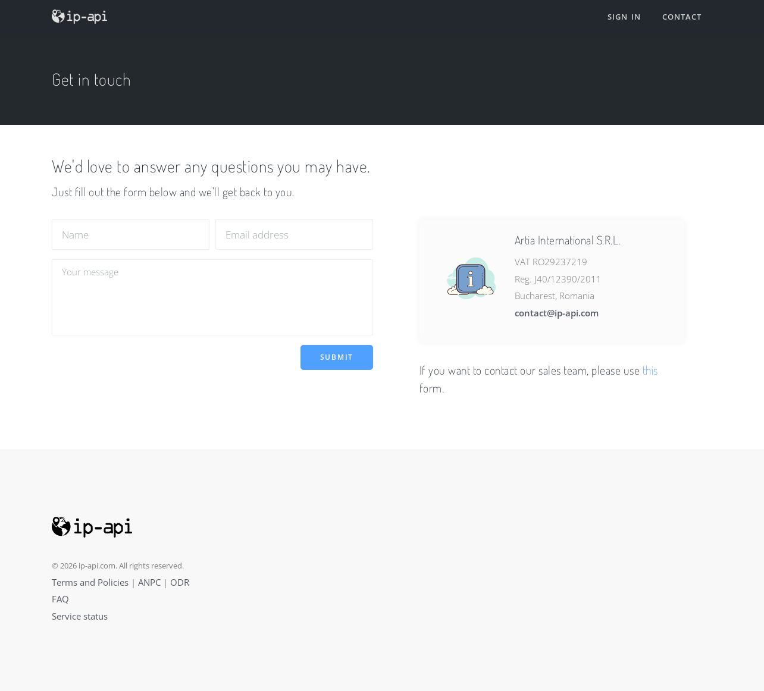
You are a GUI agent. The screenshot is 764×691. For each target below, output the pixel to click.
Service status (80, 616)
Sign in (624, 16)
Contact (682, 16)
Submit (336, 357)
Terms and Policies (90, 582)
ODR (179, 582)
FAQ (60, 599)
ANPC (149, 582)
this (650, 370)
